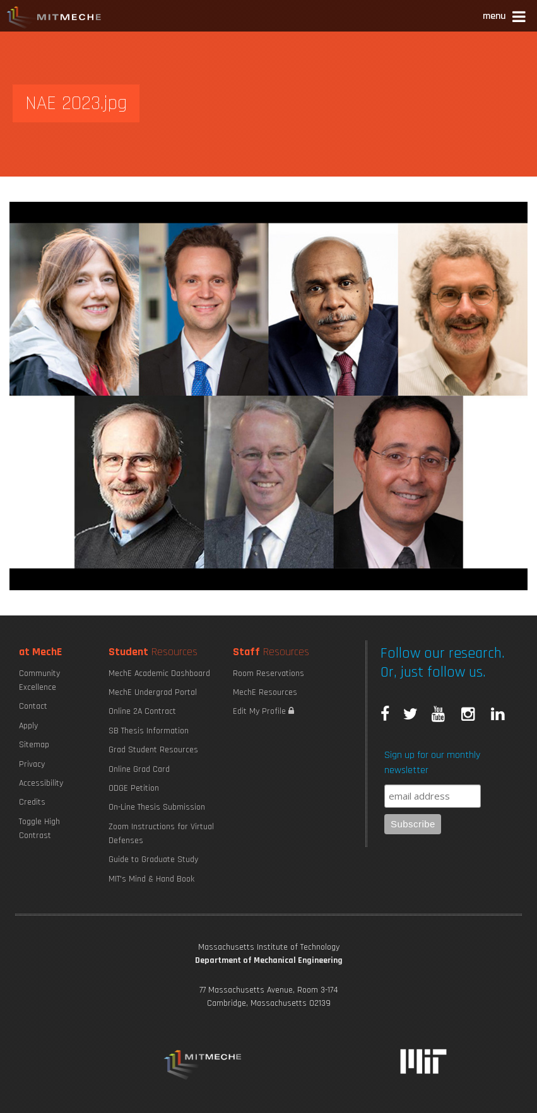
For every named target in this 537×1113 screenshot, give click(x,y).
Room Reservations (268, 673)
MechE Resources (265, 692)
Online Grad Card (139, 769)
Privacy (32, 764)
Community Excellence (39, 680)
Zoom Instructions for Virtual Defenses (161, 833)
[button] (505, 17)
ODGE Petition (134, 788)
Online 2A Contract (142, 711)
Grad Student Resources (153, 749)
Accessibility (41, 783)
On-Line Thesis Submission (157, 807)
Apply (28, 725)
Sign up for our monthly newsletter (432, 763)
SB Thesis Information (149, 731)
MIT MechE (54, 19)
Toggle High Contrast (39, 828)
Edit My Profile (263, 711)
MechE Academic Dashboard (159, 673)
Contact (33, 706)
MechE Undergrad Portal (153, 692)
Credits (32, 802)
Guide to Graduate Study (153, 859)
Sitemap (34, 744)
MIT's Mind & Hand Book (151, 879)
